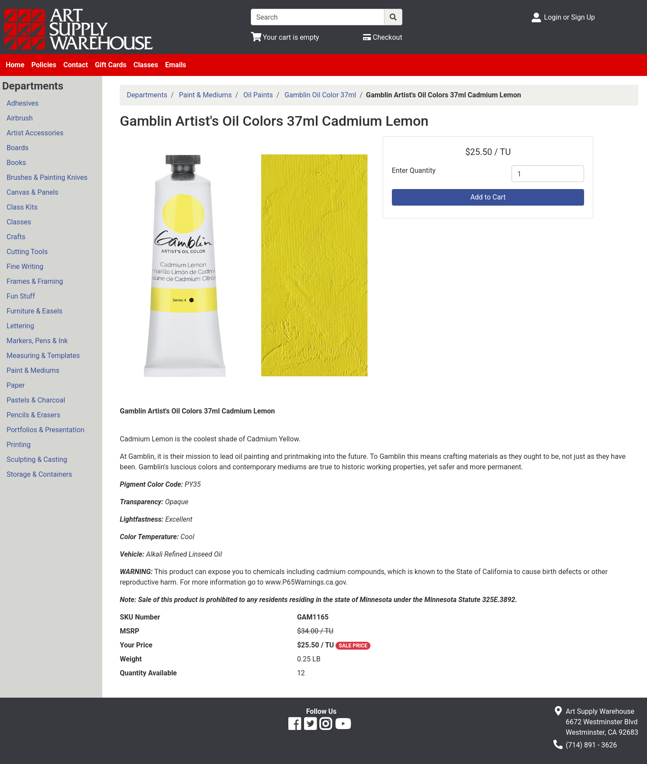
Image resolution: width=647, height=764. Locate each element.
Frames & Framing (35, 281)
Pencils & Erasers (33, 415)
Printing (19, 445)
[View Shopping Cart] (285, 37)
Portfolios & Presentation (45, 430)
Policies (43, 65)
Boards (17, 148)
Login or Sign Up (569, 17)
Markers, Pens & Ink (37, 341)
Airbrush (20, 118)
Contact (75, 65)
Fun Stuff (21, 296)
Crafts (16, 237)
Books (16, 162)
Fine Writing (25, 266)
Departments (147, 95)
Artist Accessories (35, 133)
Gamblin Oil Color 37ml (320, 95)
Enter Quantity (414, 170)
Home (15, 65)
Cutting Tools (27, 252)
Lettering (20, 326)
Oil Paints (258, 95)
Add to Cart (488, 197)
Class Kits (22, 207)
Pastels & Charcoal (36, 400)
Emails (175, 65)
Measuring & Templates (43, 355)
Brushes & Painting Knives (47, 177)
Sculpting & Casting (37, 459)
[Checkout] (382, 37)
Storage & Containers (39, 474)
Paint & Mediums (33, 370)
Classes (145, 65)
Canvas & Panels (33, 192)
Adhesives (22, 103)
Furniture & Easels (34, 311)
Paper (16, 385)
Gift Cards (110, 65)
